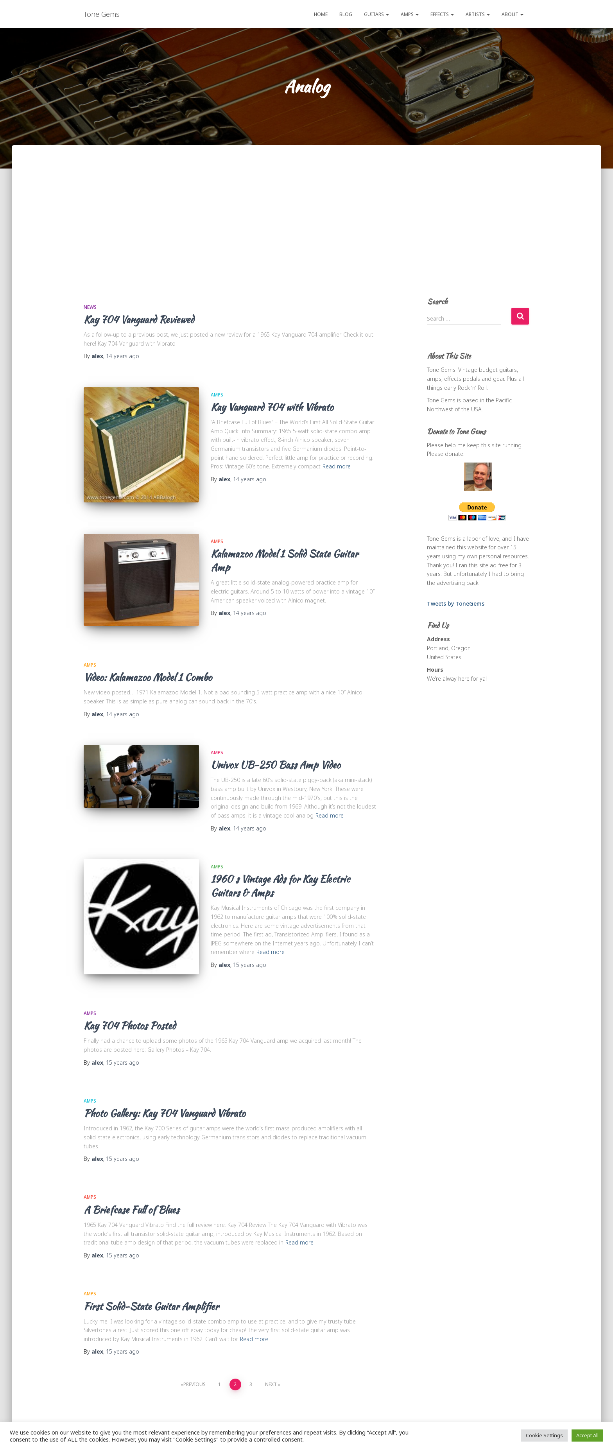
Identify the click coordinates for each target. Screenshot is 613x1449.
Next (271, 1368)
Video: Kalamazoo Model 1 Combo (148, 667)
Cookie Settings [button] (544, 1435)
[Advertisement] (306, 229)
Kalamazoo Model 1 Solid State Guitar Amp (284, 555)
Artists (478, 14)
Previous (194, 1368)
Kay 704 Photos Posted (130, 1010)
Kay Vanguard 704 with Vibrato (272, 407)
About (512, 14)
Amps (410, 14)
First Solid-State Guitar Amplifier (151, 1290)
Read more (337, 466)
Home (321, 14)
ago (122, 356)
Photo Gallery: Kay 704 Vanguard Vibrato (165, 1097)
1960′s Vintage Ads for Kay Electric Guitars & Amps (280, 875)
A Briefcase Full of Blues (131, 1194)
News (90, 307)
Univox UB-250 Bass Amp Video (276, 754)
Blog (345, 14)
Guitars (376, 14)
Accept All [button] (587, 1435)
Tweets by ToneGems (455, 603)
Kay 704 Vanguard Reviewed (139, 319)
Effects (442, 14)
